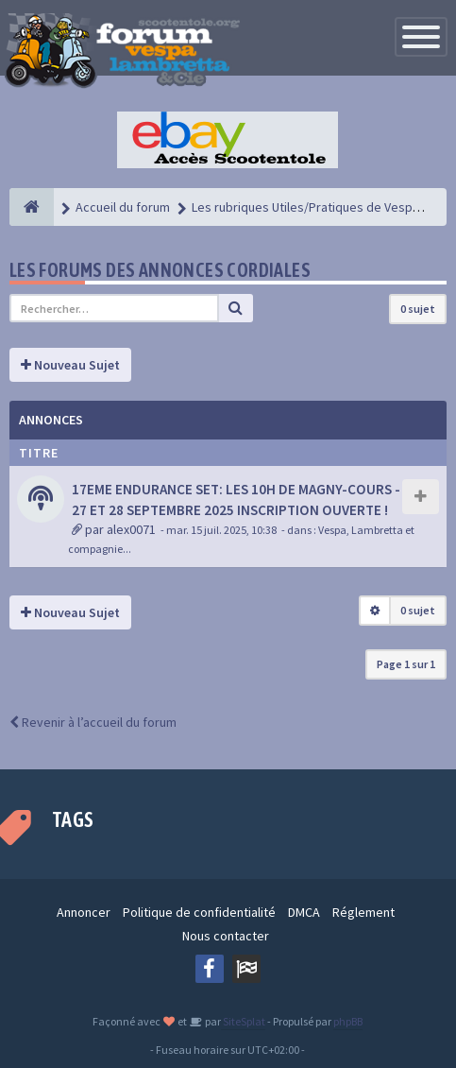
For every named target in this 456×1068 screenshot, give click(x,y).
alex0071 (131, 529)
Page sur (406, 664)
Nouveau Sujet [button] (70, 364)
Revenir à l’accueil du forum (93, 722)
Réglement (363, 912)
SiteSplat (243, 1021)
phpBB (348, 1021)
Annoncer (83, 912)
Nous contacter (225, 935)
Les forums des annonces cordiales (160, 270)
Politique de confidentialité (199, 912)
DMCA (304, 912)
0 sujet (417, 308)
